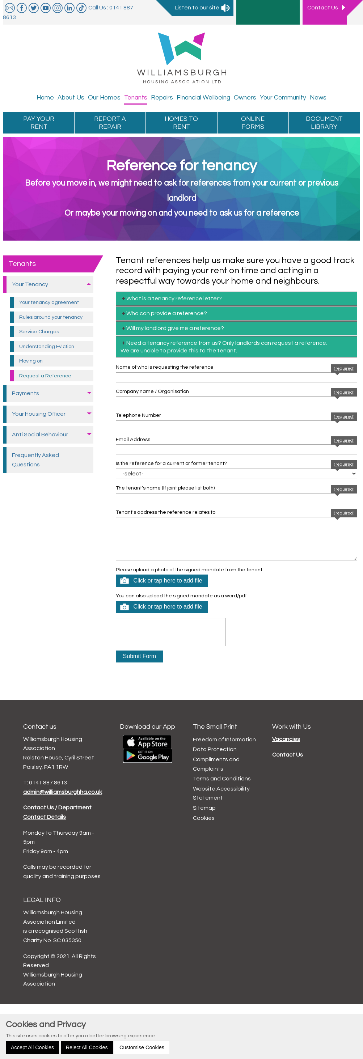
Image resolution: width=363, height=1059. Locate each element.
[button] (162, 581)
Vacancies (286, 739)
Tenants (22, 263)
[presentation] (171, 632)
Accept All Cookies (32, 1047)
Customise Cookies (141, 1047)
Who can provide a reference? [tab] (164, 313)
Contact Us (287, 755)
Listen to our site (203, 7)
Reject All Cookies (87, 1047)
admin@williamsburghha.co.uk (62, 792)
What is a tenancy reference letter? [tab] (171, 298)
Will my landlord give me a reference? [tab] (172, 328)
